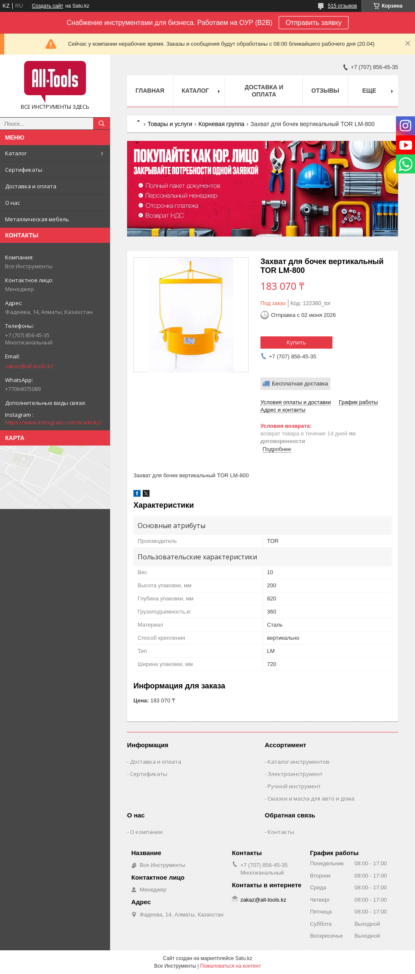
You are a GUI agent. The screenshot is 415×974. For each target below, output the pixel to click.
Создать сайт (47, 6)
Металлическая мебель (37, 219)
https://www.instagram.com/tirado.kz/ (53, 422)
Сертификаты (23, 169)
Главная (150, 90)
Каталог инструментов (298, 761)
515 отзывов (342, 6)
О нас (12, 202)
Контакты (281, 832)
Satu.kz (243, 958)
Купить (296, 342)
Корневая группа (221, 124)
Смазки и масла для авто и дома (311, 798)
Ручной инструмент (294, 786)
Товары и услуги (169, 124)
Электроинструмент (295, 774)
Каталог (16, 153)
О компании (146, 832)
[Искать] (101, 123)
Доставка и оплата (30, 186)
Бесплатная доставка (300, 383)
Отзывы (325, 90)
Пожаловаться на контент (230, 966)
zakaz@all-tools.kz (29, 366)
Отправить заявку (313, 22)
